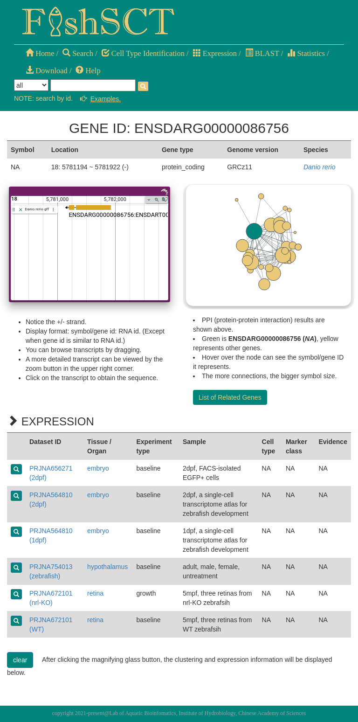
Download (47, 70)
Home (40, 53)
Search (77, 53)
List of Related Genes (230, 397)
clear (20, 660)
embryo (98, 468)
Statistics (306, 53)
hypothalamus (107, 566)
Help (88, 70)
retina (95, 593)
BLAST (262, 53)
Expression (215, 53)
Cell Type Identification (143, 53)
